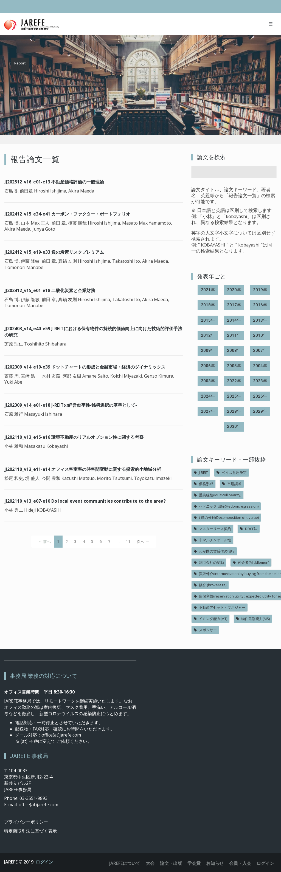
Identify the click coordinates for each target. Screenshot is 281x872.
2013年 (260, 320)
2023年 (260, 380)
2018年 (208, 304)
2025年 (234, 396)
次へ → (143, 541)
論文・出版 (171, 863)
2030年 (234, 426)
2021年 (208, 289)
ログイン (44, 862)
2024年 (208, 396)
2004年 (260, 365)
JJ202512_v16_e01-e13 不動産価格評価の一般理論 (54, 182)
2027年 (208, 411)
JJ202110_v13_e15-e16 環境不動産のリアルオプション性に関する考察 (74, 437)
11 (128, 541)
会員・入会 (240, 863)
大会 (150, 863)
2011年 (234, 335)
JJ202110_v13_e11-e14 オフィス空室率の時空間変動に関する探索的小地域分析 (82, 469)
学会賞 (194, 863)
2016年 (260, 304)
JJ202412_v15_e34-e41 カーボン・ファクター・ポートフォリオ (67, 214)
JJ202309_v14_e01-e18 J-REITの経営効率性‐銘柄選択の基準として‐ (70, 405)
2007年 (260, 350)
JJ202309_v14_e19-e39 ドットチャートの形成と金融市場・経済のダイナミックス (84, 367)
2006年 (208, 365)
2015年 (208, 320)
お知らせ (215, 863)
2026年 (260, 396)
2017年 (234, 304)
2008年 (234, 350)
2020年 (234, 289)
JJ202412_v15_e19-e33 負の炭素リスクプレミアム (54, 252)
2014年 (234, 320)
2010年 (260, 335)
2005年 (234, 365)
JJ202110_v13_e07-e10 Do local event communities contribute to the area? (85, 501)
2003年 (208, 380)
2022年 (234, 380)
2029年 (260, 411)
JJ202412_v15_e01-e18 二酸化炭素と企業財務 (49, 290)
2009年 (208, 350)
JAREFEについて (124, 863)
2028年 (234, 411)
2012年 (208, 335)
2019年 (260, 289)
